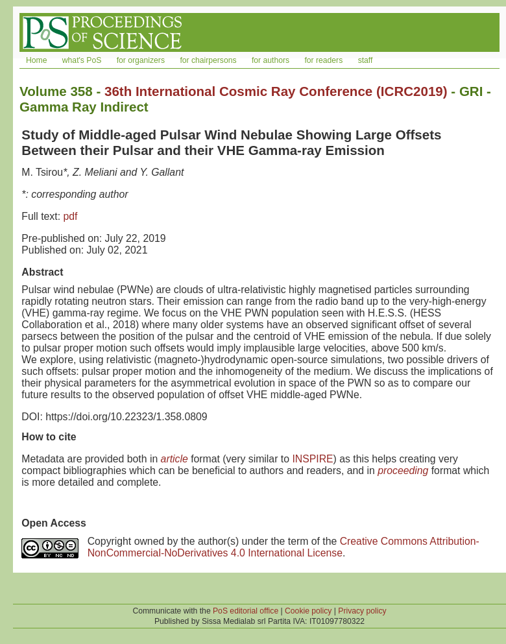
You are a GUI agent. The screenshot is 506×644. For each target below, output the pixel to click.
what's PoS (81, 60)
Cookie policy (308, 610)
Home (36, 60)
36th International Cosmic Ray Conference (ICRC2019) (276, 91)
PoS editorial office (245, 610)
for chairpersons (208, 60)
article (174, 458)
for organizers (141, 60)
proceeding (403, 470)
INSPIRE (312, 458)
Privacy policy (362, 610)
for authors (270, 60)
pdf (70, 216)
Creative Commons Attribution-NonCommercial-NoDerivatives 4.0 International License (283, 547)
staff (365, 60)
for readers (323, 60)
